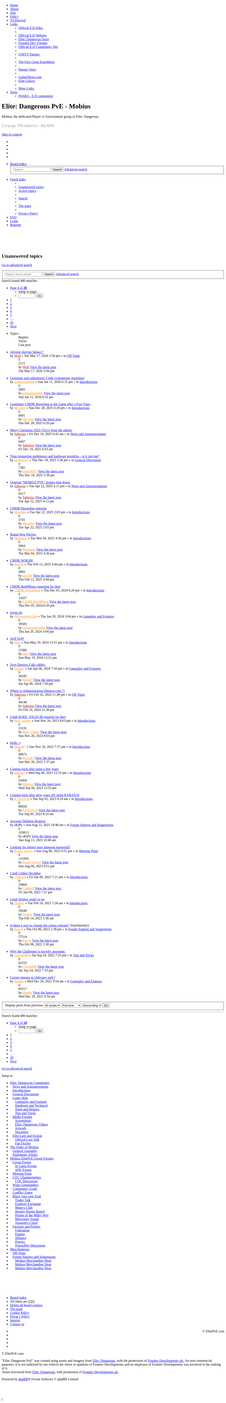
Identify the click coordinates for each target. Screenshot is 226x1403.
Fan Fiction (22, 1143)
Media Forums (22, 1117)
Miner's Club (23, 1207)
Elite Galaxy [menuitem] (26, 81)
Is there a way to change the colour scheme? (39, 925)
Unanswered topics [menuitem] (31, 187)
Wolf (17, 356)
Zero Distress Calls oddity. (28, 665)
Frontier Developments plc (166, 1360)
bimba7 (19, 668)
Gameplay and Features (98, 616)
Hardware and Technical (31, 1105)
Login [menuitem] (14, 221)
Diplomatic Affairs (25, 1154)
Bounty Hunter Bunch (30, 1211)
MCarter (20, 408)
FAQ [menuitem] (13, 217)
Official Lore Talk (27, 1139)
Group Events (22, 1162)
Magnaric (20, 538)
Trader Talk (23, 1200)
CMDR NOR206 (21, 560)
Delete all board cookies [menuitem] (26, 1305)
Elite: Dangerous (103, 1360)
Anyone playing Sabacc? (26, 352)
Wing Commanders (26, 1185)
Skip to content (12, 134)
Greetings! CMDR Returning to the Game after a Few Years (50, 404)
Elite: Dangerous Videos (31, 1124)
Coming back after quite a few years (34, 769)
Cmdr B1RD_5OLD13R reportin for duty (38, 717)
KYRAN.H (21, 799)
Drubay (19, 903)
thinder (19, 981)
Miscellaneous (19, 1249)
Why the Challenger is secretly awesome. (38, 951)
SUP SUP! (17, 638)
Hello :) (15, 743)
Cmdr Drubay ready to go (27, 899)
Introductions (88, 382)
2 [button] (11, 303)
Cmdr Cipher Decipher (25, 873)
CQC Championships (27, 1177)
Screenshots (23, 1120)
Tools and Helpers (27, 1109)
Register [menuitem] (15, 225)
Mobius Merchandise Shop (33, 1260)
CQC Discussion (26, 1181)
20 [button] (11, 322)
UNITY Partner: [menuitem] (29, 54)
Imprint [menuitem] (15, 1320)
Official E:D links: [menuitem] (30, 28)
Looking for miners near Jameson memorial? (40, 847)
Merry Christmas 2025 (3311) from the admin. (41, 430)
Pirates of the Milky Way (32, 1215)
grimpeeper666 (24, 382)
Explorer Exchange (28, 1204)
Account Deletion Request (27, 821)
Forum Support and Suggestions (91, 825)
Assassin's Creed (26, 1223)
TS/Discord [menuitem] (18, 20)
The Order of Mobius (24, 1147)
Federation (22, 1230)
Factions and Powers (26, 1226)
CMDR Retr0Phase (27, 590)
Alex (17, 642)
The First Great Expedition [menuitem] (36, 62)
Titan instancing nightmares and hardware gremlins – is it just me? (54, 456)
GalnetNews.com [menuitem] (30, 77)
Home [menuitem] (14, 5)
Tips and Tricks (83, 955)
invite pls (16, 612)
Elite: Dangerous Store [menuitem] (33, 39)
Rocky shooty (23, 851)
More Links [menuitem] (26, 88)
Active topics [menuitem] (27, 191)
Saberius (20, 434)
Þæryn (18, 929)
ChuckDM (21, 955)
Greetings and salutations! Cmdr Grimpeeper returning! (47, 378)
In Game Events (26, 1166)
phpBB (23, 1379)
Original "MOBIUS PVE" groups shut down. (40, 482)
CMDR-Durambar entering (28, 508)
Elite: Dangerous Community (29, 1083)
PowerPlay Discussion (30, 1245)
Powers (20, 1241)
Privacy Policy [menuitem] (28, 213)
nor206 (19, 564)
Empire (20, 1234)
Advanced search (75, 169)
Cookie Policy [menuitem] (19, 1313)
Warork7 (20, 746)
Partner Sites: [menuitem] (27, 69)
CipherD (20, 877)
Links (14, 24)
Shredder (20, 512)
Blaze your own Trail (27, 1196)
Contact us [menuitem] (17, 1324)
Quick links (18, 179)
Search (57, 169)
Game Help (20, 1098)
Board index (18, 164)
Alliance (20, 1238)
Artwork (20, 1128)
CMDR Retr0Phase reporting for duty (35, 586)
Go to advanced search (17, 265)
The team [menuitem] (24, 206)
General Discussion (88, 460)
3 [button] (11, 307)
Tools (13, 92)
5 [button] (11, 315)
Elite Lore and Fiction (27, 1136)
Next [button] (13, 326)
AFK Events (23, 1170)
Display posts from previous (33, 1005)
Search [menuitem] (23, 198)
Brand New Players (23, 534)
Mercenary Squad (27, 1219)
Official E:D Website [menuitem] (32, 35)
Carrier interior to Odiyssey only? (32, 977)
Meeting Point (88, 851)
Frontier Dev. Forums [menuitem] (32, 43)
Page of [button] (18, 288)
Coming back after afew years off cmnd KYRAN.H (44, 795)
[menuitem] (14, 9)
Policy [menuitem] (14, 16)
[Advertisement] (113, 239)
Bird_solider (22, 720)
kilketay (19, 773)
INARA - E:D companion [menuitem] (35, 96)
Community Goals (25, 1189)
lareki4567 (21, 460)
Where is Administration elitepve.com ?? (37, 691)
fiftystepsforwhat (25, 616)
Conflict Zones (23, 1192)
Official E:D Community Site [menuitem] (38, 47)
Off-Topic (73, 356)
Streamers (21, 1132)
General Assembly (25, 1151)
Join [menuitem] (13, 13)
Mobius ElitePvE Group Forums (32, 1158)
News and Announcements (88, 434)
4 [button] (11, 311)
